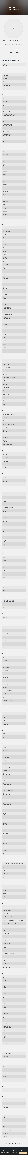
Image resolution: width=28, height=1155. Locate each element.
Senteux (5, 950)
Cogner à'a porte (7, 307)
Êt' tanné (5, 480)
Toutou (5, 1020)
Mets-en (5, 687)
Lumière (5, 647)
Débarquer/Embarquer (9, 377)
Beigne (5, 178)
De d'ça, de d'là (7, 367)
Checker (5, 284)
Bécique (5, 174)
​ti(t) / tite (5, 1133)
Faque (4, 514)
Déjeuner (5, 384)
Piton (4, 813)
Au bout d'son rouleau (9, 114)
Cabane (5, 234)
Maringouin (6, 677)
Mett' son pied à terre (9, 690)
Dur (4, 404)
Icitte (4, 587)
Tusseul (5, 1040)
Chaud (4, 274)
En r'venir (5, 437)
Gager (4, 557)
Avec (4, 121)
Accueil (4, 1150)
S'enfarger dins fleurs (8, 917)
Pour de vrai (6, 837)
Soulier (5, 960)
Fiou (4, 537)
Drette (4, 401)
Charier (5, 271)
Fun (4, 547)
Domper (5, 397)
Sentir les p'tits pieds (8, 953)
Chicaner (5, 294)
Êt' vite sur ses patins (8, 484)
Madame (5, 660)
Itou (4, 590)
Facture (5, 500)
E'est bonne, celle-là (8, 414)
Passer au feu (6, 793)
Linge (4, 640)
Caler (4, 241)
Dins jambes (6, 394)
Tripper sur (6, 1030)
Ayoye (4, 141)
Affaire (4, 104)
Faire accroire (6, 504)
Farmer (5, 517)
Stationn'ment (6, 966)
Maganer (5, 664)
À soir (4, 81)
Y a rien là (5, 1100)
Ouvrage (5, 737)
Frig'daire (5, 544)
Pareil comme (6, 764)
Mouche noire (6, 704)
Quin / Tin (5, 873)
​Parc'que (5, 1126)
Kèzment (5, 617)
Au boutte (5, 118)
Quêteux (5, 870)
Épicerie (5, 467)
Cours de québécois (11, 1150)
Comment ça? (6, 317)
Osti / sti (5, 734)
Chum (4, 301)
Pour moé (5, 840)
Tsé (4, 1033)
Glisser (4, 570)
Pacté (4, 747)
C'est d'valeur (6, 231)
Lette (4, 637)
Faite (4, 510)
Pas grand (5, 787)
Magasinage (6, 667)
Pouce (4, 830)
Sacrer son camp (7, 933)
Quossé (5, 877)
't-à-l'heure (6, 64)
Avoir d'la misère (7, 124)
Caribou (5, 248)
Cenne (4, 261)
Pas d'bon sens (7, 773)
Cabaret (5, 238)
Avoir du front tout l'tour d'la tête (12, 128)
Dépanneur (6, 387)
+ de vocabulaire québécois (14, 1143)
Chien (4, 297)
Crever (4, 334)
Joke (4, 607)
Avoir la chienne (14, 52)
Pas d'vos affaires (7, 777)
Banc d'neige (6, 161)
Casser (4, 254)
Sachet (4, 930)
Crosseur (5, 344)
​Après (4, 1116)
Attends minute (7, 111)
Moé (4, 697)
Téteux (5, 990)
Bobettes (5, 201)
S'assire (5, 907)
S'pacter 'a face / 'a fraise (10, 923)
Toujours (5, 1013)
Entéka (5, 440)
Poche (4, 820)
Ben (4, 181)
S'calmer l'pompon (8, 910)
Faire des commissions (9, 507)
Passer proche (7, 797)
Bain (4, 151)
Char (4, 267)
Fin (3, 530)
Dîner (4, 391)
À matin (5, 78)
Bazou (4, 168)
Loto (4, 644)
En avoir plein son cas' (9, 424)
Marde (4, 674)
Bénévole (5, 188)
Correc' (5, 321)
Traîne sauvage (7, 1026)
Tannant (5, 980)
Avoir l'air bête (7, 131)
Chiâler (5, 291)
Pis (3, 810)
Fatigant (5, 520)
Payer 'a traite (7, 803)
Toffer (4, 1003)
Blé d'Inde (5, 191)
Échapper (5, 454)
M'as (4, 657)
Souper (5, 963)
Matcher (5, 680)
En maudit (5, 434)
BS (3, 218)
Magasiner (6, 670)
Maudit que (6, 684)
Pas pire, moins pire (8, 790)
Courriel (5, 327)
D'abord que (6, 364)
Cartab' (5, 251)
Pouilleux (5, 833)
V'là (4, 1066)
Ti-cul (4, 993)
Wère (4, 1090)
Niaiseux (5, 720)
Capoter (5, 244)
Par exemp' (6, 757)
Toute (4, 1016)
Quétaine (5, 867)
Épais (4, 464)
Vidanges (5, 1076)
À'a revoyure (6, 84)
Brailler (5, 214)
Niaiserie (5, 717)
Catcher (5, 257)
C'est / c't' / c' (6, 228)
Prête (4, 850)
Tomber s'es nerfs (8, 1010)
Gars (4, 564)
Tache (4, 976)
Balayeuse (5, 154)
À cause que (6, 74)
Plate (4, 817)
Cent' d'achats (7, 264)
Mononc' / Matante (8, 700)
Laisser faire (6, 634)
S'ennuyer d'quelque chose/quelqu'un (13, 920)
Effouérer (5, 417)
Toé (4, 1000)
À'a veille (5, 88)
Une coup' (5, 1056)
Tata (4, 986)
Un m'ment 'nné (7, 1053)
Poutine (5, 843)
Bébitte (5, 171)
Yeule (4, 1103)
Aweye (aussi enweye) (8, 138)
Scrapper (5, 940)
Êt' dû (4, 477)
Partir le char (6, 767)
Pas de (4, 780)
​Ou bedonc (6, 1123)
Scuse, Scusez (6, 943)
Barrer (4, 164)
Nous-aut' (5, 723)
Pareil (4, 760)
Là (3, 627)
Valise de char (6, 1070)
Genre (4, 567)
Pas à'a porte (6, 770)
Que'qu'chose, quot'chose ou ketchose (13, 863)
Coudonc (5, 324)
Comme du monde (8, 314)
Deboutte (5, 381)
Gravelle (5, 577)
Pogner (5, 823)
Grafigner (5, 574)
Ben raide (5, 184)
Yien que (5, 1106)
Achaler (5, 101)
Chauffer (5, 277)
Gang (4, 560)
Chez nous (5, 287)
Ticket (4, 996)
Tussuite (5, 1043)
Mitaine (5, 694)
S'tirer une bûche (7, 927)
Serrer (4, 957)
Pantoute (5, 750)
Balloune (5, 158)
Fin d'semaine (6, 534)
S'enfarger (6, 913)
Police (4, 827)
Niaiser (5, 714)
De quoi (5, 374)
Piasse (4, 807)
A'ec (4, 98)
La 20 (4, 630)
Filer (4, 527)
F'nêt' (4, 494)
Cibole (4, 304)
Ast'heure (5, 108)
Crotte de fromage (8, 351)
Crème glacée (6, 331)
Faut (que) (6, 524)
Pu (3, 853)
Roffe (4, 897)
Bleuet (4, 194)
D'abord (5, 361)
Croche (5, 341)
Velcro (4, 1073)
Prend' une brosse (8, 847)
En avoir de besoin (8, 421)
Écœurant (5, 457)
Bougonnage (6, 208)
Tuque (4, 1036)
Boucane (5, 204)
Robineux (5, 893)
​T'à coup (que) (7, 1130)
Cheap (4, 281)
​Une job (5, 1136)
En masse (5, 430)
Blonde (5, 198)
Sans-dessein (6, 937)
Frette (4, 540)
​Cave (4, 1120)
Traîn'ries (5, 1023)
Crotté (4, 347)
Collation (5, 311)
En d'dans (5, 427)
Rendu (4, 890)
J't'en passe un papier (8, 600)
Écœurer (5, 460)
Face (4, 497)
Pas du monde (7, 783)
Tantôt (5, 983)
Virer (4, 1080)
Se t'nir (5, 946)
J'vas (4, 604)
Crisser (5, 337)
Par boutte (6, 754)
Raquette (5, 887)
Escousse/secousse (8, 444)
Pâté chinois (6, 800)
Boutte (5, 211)
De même (5, 371)
